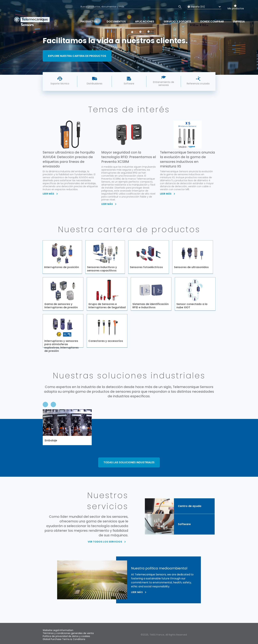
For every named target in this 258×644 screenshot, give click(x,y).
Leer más (137, 593)
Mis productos (236, 8)
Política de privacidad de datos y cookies (66, 636)
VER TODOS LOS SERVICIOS (105, 542)
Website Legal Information (58, 630)
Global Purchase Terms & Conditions (64, 639)
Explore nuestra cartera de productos (77, 56)
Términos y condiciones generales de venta (68, 633)
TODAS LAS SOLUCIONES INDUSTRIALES (129, 463)
